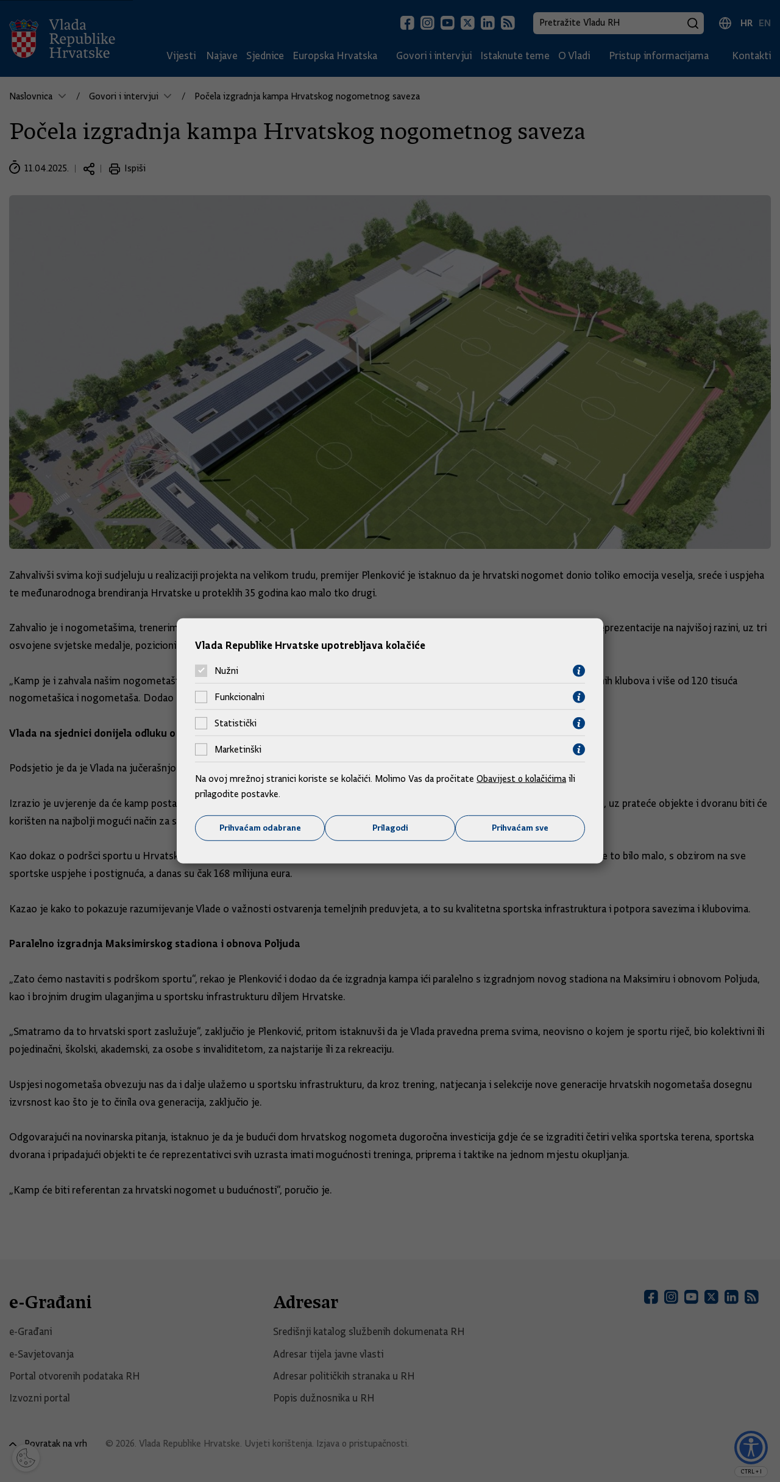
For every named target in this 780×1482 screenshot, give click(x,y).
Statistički (235, 723)
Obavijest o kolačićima (522, 778)
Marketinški (237, 749)
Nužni (226, 670)
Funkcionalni (239, 697)
